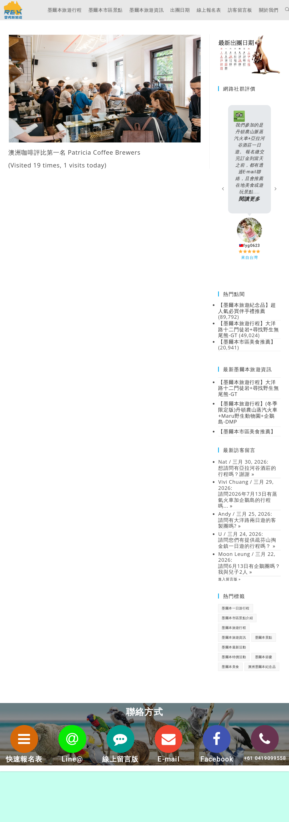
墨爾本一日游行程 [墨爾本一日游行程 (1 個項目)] (235, 609)
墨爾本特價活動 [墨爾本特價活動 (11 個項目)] (234, 657)
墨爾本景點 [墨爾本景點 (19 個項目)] (263, 638)
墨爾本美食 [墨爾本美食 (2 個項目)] (230, 667)
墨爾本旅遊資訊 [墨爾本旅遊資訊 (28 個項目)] (234, 638)
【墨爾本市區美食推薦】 (247, 432)
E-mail (168, 760)
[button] (223, 189)
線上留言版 (120, 760)
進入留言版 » (229, 579)
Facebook (216, 760)
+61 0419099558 (265, 761)
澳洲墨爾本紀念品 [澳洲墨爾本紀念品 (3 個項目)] (262, 667)
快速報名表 (24, 760)
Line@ (72, 760)
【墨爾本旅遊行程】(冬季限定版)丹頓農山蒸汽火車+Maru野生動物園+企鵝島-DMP (248, 413)
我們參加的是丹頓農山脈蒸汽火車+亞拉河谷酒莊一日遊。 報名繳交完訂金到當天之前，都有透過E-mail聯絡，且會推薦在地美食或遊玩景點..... (249, 162)
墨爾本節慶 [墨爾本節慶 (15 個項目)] (263, 657)
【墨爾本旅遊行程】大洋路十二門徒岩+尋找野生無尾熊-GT (248, 389)
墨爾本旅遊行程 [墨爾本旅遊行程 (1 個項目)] (234, 628)
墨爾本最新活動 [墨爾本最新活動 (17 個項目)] (234, 648)
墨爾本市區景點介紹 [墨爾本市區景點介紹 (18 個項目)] (237, 618)
